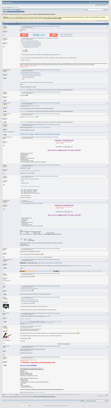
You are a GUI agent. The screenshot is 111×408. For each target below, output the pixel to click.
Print (107, 22)
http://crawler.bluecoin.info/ (30, 117)
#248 (107, 137)
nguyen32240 (6, 346)
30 (37, 22)
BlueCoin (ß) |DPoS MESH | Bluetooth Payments (44, 14)
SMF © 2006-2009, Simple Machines (60, 405)
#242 (107, 38)
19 (24, 22)
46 (56, 22)
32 (39, 22)
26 (32, 22)
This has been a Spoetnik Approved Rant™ (32, 326)
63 (77, 22)
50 (61, 22)
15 (19, 22)
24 (30, 22)
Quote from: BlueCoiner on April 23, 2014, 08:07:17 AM (31, 74)
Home (6, 11)
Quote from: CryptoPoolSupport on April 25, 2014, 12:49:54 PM (31, 203)
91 (79, 22)
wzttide (4, 165)
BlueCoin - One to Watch (25, 318)
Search (12, 11)
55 (67, 22)
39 (48, 22)
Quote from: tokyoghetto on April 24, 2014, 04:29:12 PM (31, 42)
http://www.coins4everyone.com (39, 392)
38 (47, 22)
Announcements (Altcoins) (27, 14)
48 (59, 22)
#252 (107, 249)
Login (15, 11)
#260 (107, 357)
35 (43, 22)
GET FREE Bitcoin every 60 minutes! (81, 271)
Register (19, 11)
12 (15, 22)
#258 (107, 326)
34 (42, 22)
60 (73, 22)
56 (68, 22)
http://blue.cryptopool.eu (64, 147)
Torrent (19, 9)
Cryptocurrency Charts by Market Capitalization (44, 271)
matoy (4, 356)
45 (55, 22)
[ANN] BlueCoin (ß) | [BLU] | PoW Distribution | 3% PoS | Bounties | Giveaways (40, 137)
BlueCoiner (5, 69)
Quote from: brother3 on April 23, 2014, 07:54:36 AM (31, 75)
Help (9, 11)
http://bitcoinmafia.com (29, 323)
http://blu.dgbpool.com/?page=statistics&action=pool (30, 186)
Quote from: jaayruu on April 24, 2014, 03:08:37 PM (32, 45)
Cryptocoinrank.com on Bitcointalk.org (66, 271)
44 (54, 22)
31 (38, 22)
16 (20, 22)
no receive (24, 200)
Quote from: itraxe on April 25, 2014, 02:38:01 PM (29, 288)
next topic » (105, 20)
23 (29, 22)
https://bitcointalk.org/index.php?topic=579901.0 (81, 265)
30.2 (17, 9)
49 (60, 22)
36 (44, 22)
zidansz (4, 92)
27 (33, 22)
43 (53, 22)
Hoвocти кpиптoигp (23, 100)
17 (21, 22)
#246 (107, 114)
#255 (107, 286)
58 (71, 22)
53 (65, 22)
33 (41, 22)
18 (23, 22)
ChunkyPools (48, 316)
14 (18, 22)
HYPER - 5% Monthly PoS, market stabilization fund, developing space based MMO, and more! (37, 322)
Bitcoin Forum (5, 14)
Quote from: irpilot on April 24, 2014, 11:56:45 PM (29, 41)
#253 (107, 260)
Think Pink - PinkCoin (24, 321)
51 (62, 22)
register (17, 7)
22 (27, 22)
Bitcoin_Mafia (6, 313)
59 (72, 22)
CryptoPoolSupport (7, 137)
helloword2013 (6, 200)
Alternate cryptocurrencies (14, 14)
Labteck (5, 26)
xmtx (4, 286)
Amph (4, 297)
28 (35, 22)
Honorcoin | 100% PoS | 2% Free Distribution (54, 321)
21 (26, 22)
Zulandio (5, 38)
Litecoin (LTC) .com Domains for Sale (95, 271)
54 (66, 22)
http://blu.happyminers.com (26, 350)
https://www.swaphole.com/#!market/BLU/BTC (30, 170)
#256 (107, 297)
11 (14, 22)
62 (76, 22)
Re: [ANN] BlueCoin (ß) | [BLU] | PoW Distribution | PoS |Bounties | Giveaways (40, 38)
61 (74, 22)
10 (12, 22)
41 (50, 22)
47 (58, 22)
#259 (107, 346)
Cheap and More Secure (66, 36)
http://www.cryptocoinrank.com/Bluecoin (50, 263)
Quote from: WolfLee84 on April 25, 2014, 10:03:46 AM (29, 72)
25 (31, 22)
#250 (107, 176)
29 (36, 22)
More (23, 11)
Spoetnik (5, 326)
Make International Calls (66, 34)
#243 (107, 70)
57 (70, 22)
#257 (107, 313)
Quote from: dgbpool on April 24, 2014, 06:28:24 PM (29, 179)
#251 (107, 201)
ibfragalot (5, 248)
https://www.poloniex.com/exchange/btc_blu (41, 127)
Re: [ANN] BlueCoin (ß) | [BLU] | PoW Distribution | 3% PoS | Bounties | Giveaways (41, 26)
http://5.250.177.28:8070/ (34, 106)
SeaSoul (5, 176)
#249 (107, 165)
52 (64, 22)
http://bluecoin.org (23, 89)
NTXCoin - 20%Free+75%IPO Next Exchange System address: (31, 257)
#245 (107, 103)
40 (49, 22)
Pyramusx (5, 124)
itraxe (4, 273)
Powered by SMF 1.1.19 (48, 405)
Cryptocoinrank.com (7, 259)
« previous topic (99, 20)
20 (25, 22)
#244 (107, 92)
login (14, 7)
